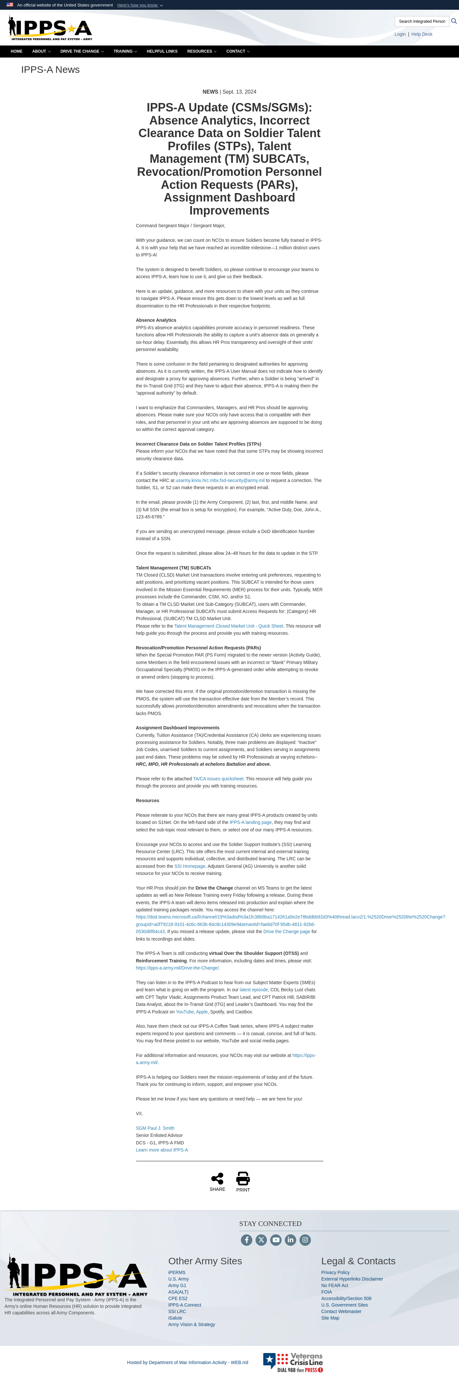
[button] (140, 5)
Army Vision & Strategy (191, 1324)
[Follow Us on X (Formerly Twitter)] (261, 1240)
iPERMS (177, 1272)
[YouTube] (276, 1240)
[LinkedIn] (290, 1240)
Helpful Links (162, 51)
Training (125, 51)
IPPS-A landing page (250, 822)
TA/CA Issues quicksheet (218, 778)
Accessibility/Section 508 (346, 1298)
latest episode (254, 989)
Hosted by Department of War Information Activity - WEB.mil (187, 1362)
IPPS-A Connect (184, 1305)
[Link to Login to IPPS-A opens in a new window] (400, 34)
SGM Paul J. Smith (155, 1128)
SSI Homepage (189, 866)
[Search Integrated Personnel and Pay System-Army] (422, 21)
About (41, 51)
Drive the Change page (286, 931)
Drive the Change (82, 51)
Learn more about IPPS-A (162, 1149)
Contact (238, 51)
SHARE (217, 1182)
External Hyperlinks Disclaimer (352, 1279)
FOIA (326, 1292)
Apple (202, 1011)
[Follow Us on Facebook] (246, 1240)
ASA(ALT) (178, 1292)
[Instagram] (305, 1240)
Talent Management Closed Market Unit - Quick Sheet (229, 626)
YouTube (185, 1011)
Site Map (330, 1318)
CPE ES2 (178, 1298)
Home (16, 51)
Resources (201, 51)
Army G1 (177, 1285)
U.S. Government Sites (344, 1305)
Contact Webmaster (341, 1311)
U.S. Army (178, 1279)
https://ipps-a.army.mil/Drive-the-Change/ (177, 967)
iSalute (175, 1318)
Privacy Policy (335, 1272)
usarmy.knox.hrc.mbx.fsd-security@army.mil (220, 480)
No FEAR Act (334, 1285)
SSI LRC (177, 1311)
